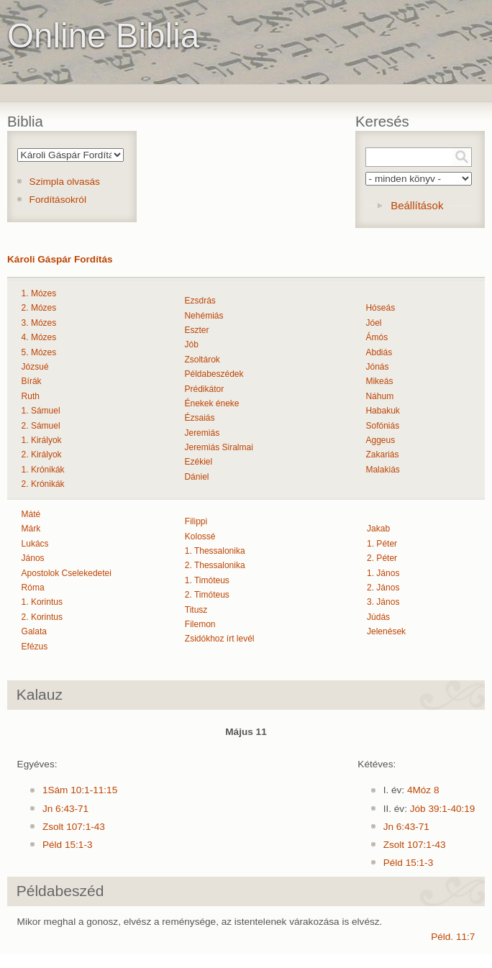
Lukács (35, 544)
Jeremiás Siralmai (218, 447)
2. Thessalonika (215, 565)
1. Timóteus (207, 580)
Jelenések (386, 631)
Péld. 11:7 (453, 936)
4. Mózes (39, 337)
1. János (383, 573)
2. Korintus (42, 617)
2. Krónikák (43, 484)
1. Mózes (39, 293)
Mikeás (379, 381)
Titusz (196, 610)
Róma (33, 588)
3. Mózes (39, 323)
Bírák (32, 381)
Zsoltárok (201, 360)
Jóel (373, 323)
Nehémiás (203, 316)
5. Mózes (39, 352)
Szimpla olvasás (64, 181)
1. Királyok (42, 440)
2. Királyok (42, 454)
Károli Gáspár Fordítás (60, 259)
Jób (191, 344)
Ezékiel (198, 462)
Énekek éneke (211, 403)
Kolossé (200, 536)
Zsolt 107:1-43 (73, 826)
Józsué (35, 367)
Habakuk (382, 411)
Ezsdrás (199, 301)
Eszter (196, 330)
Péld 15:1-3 (67, 844)
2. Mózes (39, 308)
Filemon (200, 624)
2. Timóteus (207, 595)
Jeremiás (201, 433)
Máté (31, 514)
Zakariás (381, 454)
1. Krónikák (43, 470)
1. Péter (382, 544)
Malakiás (382, 470)
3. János (383, 602)
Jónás (376, 367)
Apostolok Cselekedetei (66, 573)
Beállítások (417, 205)
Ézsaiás (199, 418)
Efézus (35, 646)
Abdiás (378, 352)
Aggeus (380, 440)
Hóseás (380, 308)
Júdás (378, 617)
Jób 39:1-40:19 (442, 808)
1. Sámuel (41, 411)
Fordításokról (57, 199)
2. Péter (382, 558)
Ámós (376, 337)
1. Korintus (42, 602)
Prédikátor (204, 389)
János (33, 558)
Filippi (196, 521)
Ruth (31, 396)
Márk (31, 529)
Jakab (378, 529)
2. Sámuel (41, 426)
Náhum (379, 396)
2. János (383, 588)
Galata (34, 631)
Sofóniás (382, 426)
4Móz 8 (423, 790)
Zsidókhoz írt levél (220, 639)
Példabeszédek (213, 374)
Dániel (196, 477)
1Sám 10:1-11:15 (79, 790)
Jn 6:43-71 (65, 808)
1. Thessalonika (215, 551)
